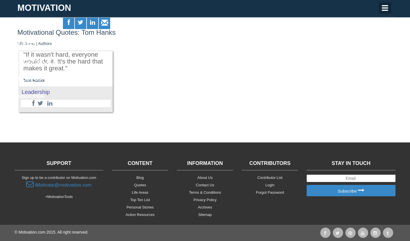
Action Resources (140, 215)
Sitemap (205, 215)
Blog (140, 177)
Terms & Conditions (205, 192)
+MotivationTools (59, 197)
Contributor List (269, 177)
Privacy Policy (205, 200)
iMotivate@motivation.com (59, 184)
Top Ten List (140, 200)
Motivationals (37, 62)
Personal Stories (139, 207)
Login (269, 185)
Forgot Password (270, 192)
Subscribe (351, 190)
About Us (204, 177)
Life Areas (31, 27)
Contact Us (205, 185)
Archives (205, 207)
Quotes (27, 45)
